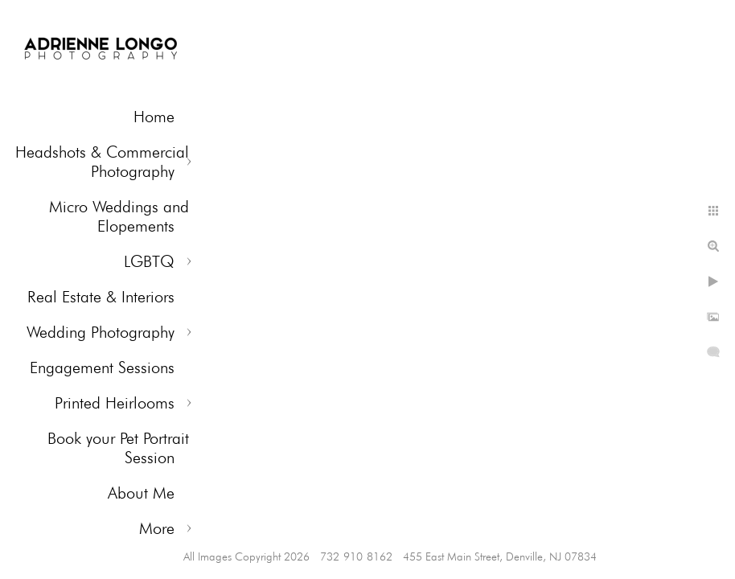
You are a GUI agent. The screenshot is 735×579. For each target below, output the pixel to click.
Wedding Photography (101, 332)
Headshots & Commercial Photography (102, 161)
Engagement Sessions (102, 367)
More (157, 528)
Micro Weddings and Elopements (119, 216)
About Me (141, 493)
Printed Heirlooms (115, 403)
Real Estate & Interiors (101, 296)
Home (154, 116)
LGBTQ (149, 261)
